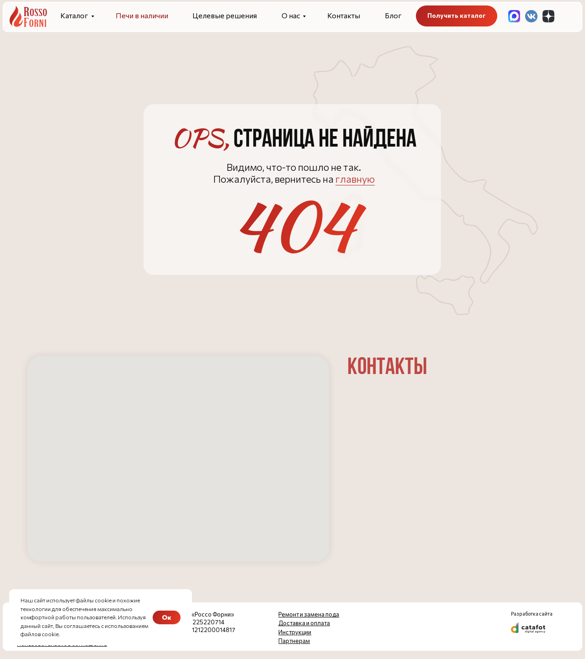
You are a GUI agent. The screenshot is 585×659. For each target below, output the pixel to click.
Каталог (74, 15)
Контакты (343, 15)
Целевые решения (224, 15)
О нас (291, 15)
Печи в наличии (142, 15)
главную (355, 179)
